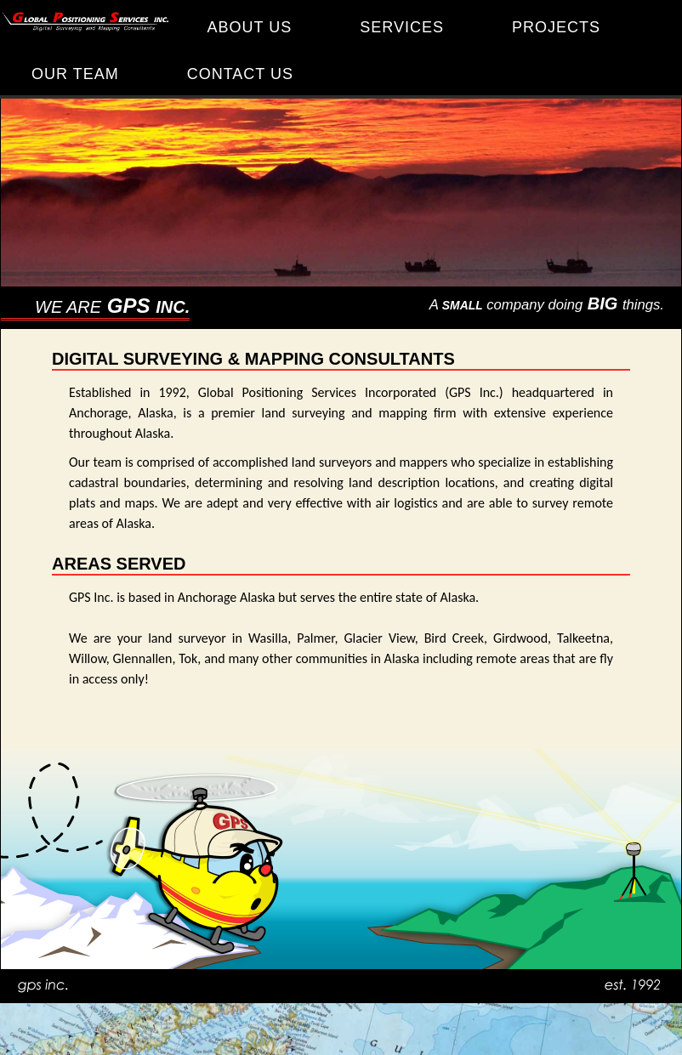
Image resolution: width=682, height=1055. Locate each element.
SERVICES (402, 27)
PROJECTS (556, 27)
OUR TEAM (75, 73)
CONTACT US (240, 73)
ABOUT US (250, 27)
